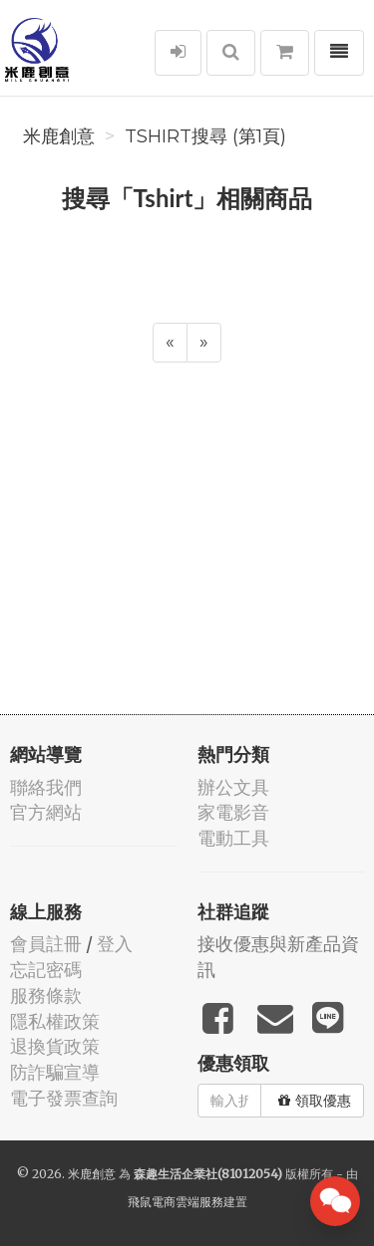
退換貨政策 (55, 1046)
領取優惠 (314, 1101)
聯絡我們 (46, 787)
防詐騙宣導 (55, 1072)
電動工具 (233, 838)
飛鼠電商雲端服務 (175, 1201)
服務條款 (46, 995)
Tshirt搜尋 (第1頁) (205, 136)
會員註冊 (46, 943)
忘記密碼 (46, 969)
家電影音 (233, 812)
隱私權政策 (55, 1021)
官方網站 (46, 812)
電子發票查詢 (64, 1098)
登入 (115, 943)
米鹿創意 (59, 136)
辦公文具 (233, 787)
